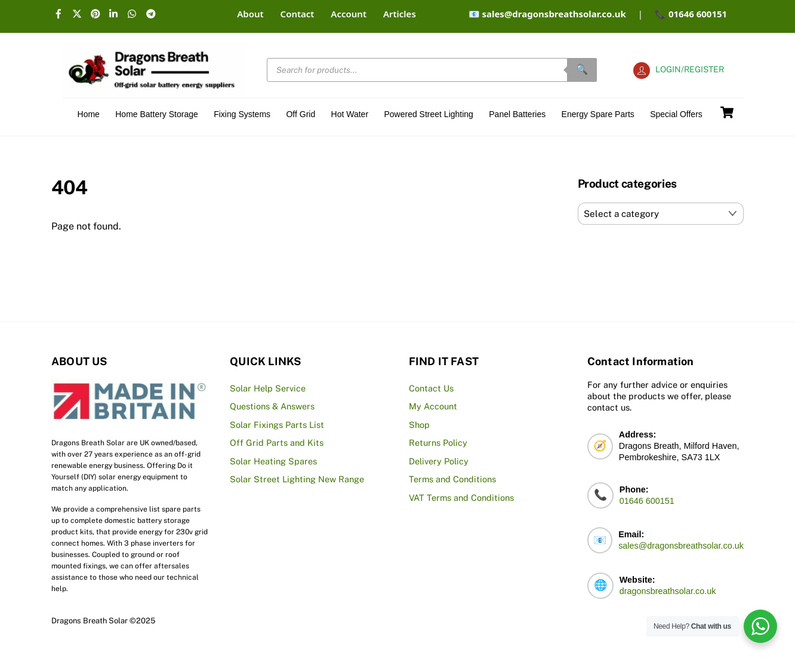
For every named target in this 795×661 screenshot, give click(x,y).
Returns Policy (438, 442)
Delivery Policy (439, 461)
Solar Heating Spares (273, 461)
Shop (419, 425)
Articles (399, 14)
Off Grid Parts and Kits (276, 442)
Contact (298, 14)
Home (89, 114)
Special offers (676, 114)
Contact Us (431, 388)
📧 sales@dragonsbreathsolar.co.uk (547, 14)
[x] (78, 12)
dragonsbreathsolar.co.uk (668, 591)
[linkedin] (115, 12)
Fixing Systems (242, 114)
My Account (433, 406)
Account (348, 14)
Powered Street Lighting (428, 114)
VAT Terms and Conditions (461, 497)
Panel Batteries (517, 114)
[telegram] (152, 12)
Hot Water (350, 114)
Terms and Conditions (452, 479)
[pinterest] (96, 12)
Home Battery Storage (156, 114)
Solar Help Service (268, 388)
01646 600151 (647, 501)
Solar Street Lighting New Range (297, 479)
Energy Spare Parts (598, 114)
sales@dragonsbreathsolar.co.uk (681, 545)
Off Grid (300, 114)
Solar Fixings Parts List (277, 425)
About (250, 14)
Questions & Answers (272, 406)
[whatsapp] (133, 12)
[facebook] (59, 12)
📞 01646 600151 (691, 14)
